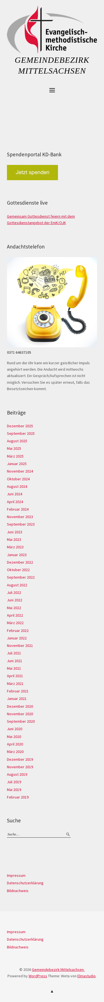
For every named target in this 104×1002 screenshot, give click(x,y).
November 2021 (20, 645)
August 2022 (17, 584)
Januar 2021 (17, 698)
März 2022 (15, 622)
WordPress (38, 975)
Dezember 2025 (20, 425)
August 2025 (17, 440)
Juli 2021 (14, 653)
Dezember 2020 (20, 706)
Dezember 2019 (20, 759)
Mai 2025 (14, 448)
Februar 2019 (18, 797)
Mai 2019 (14, 789)
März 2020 (15, 751)
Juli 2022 (14, 592)
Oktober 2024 (18, 478)
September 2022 (21, 577)
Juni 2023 (14, 531)
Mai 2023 (14, 539)
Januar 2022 (17, 638)
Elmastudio (86, 975)
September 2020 (21, 721)
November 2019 (20, 766)
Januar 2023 (17, 554)
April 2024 (15, 501)
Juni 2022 (14, 599)
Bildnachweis (18, 890)
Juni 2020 (14, 728)
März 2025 (15, 456)
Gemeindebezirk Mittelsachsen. (58, 969)
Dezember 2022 (20, 562)
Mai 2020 (14, 736)
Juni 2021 (14, 660)
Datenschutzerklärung (25, 882)
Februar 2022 (18, 630)
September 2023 (21, 524)
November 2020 (20, 713)
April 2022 (15, 615)
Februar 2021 (18, 691)
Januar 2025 (17, 463)
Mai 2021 (14, 668)
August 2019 (17, 774)
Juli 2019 (14, 781)
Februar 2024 (18, 509)
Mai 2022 (14, 607)
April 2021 (15, 675)
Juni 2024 (14, 493)
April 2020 (15, 744)
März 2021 (15, 683)
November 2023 (20, 516)
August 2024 (17, 486)
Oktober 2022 (18, 569)
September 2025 (21, 433)
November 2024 (20, 471)
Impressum (16, 875)
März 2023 (15, 546)
